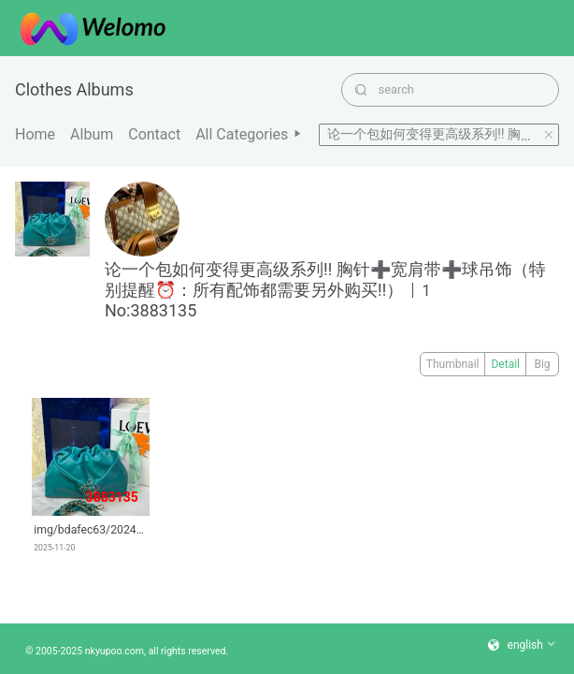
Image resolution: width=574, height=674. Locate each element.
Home (35, 134)
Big (542, 364)
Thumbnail (453, 364)
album (91, 134)
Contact (154, 134)
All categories (249, 134)
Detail (505, 364)
